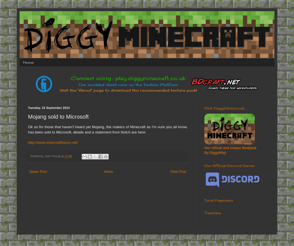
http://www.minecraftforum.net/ (53, 142)
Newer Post (38, 172)
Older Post (178, 172)
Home (28, 62)
